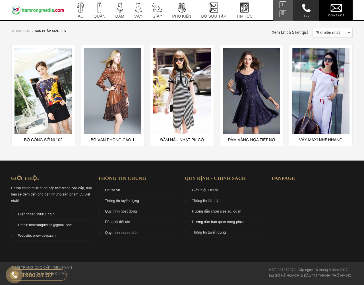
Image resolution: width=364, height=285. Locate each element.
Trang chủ (20, 31)
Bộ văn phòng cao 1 (113, 140)
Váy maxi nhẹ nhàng (320, 140)
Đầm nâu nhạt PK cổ (182, 140)
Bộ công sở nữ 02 (43, 140)
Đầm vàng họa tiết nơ (251, 140)
